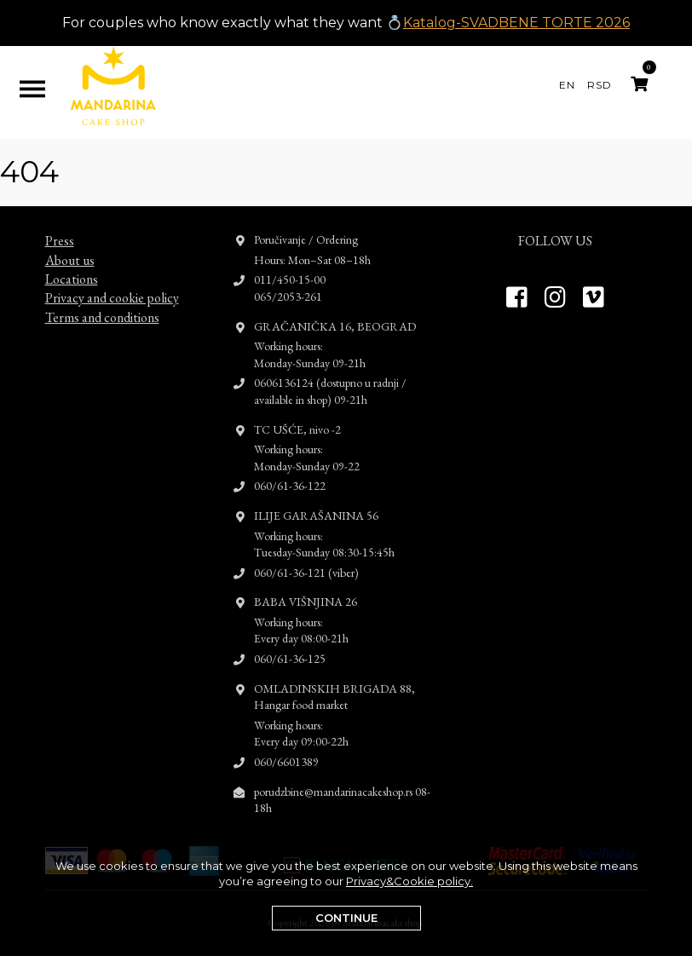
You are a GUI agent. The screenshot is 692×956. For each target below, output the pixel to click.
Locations (71, 264)
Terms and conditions (102, 302)
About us (70, 244)
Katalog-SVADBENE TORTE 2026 (516, 22)
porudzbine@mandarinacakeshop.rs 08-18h (342, 784)
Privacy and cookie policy (112, 282)
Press (59, 225)
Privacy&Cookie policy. (409, 881)
